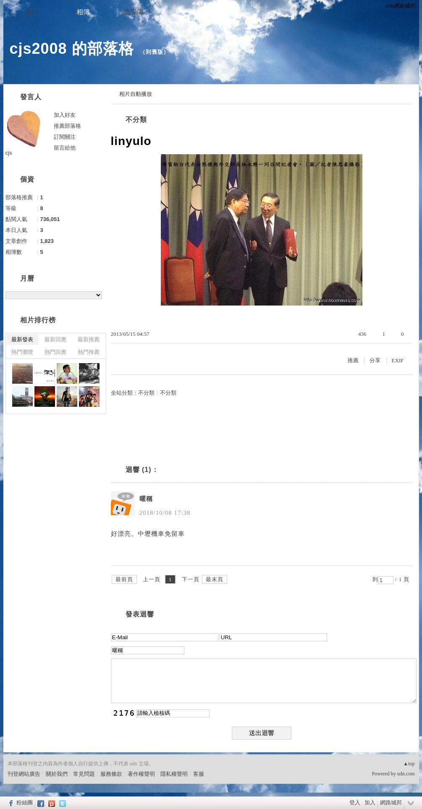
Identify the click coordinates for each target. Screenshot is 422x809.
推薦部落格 (67, 126)
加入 (369, 802)
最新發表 (22, 339)
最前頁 (124, 579)
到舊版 (154, 52)
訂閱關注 (65, 137)
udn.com (406, 774)
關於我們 (57, 774)
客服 (198, 774)
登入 (354, 802)
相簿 (83, 12)
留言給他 (65, 148)
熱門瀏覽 (22, 352)
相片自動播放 (135, 94)
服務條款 (111, 774)
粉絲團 (24, 802)
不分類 (136, 119)
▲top (408, 764)
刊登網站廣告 (24, 774)
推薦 (353, 360)
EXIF (398, 360)
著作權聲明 (141, 774)
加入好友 (65, 115)
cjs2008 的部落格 (72, 48)
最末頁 (214, 579)
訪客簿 (133, 12)
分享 (375, 360)
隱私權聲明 (174, 774)
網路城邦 (391, 802)
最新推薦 (89, 339)
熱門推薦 (89, 352)
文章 (32, 12)
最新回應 (55, 339)
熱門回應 (55, 352)
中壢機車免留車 (161, 533)
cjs (8, 153)
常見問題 (84, 774)
